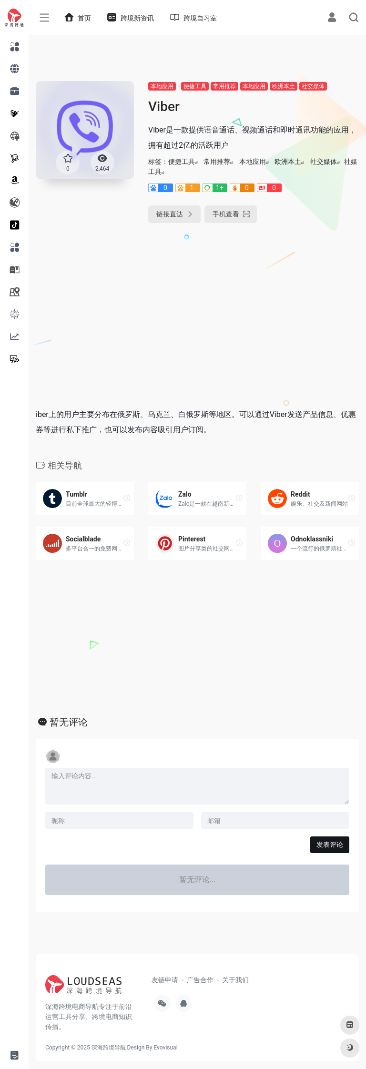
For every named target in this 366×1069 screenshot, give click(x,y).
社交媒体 (313, 86)
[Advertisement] (159, 306)
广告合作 (200, 980)
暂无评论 (69, 722)
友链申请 (165, 980)
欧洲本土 (283, 86)
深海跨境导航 (109, 1047)
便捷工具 (194, 86)
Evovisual (165, 1047)
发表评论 (329, 844)
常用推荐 (224, 86)
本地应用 (162, 86)
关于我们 (235, 980)
